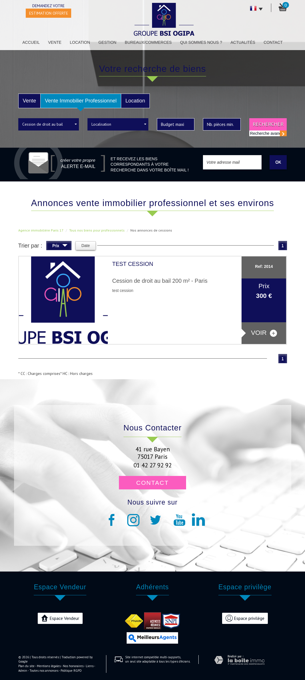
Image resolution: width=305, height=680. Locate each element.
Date (85, 245)
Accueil (31, 42)
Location (80, 42)
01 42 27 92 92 (152, 465)
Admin (22, 671)
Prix (59, 246)
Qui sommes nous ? (201, 42)
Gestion (107, 42)
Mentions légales (49, 666)
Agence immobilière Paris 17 (40, 230)
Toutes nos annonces (43, 671)
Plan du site (26, 666)
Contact (273, 42)
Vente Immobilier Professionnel (81, 101)
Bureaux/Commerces (148, 42)
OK (278, 162)
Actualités (242, 42)
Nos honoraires (73, 666)
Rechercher (268, 123)
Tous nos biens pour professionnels (97, 230)
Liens (89, 666)
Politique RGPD (71, 671)
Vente (54, 42)
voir (264, 333)
